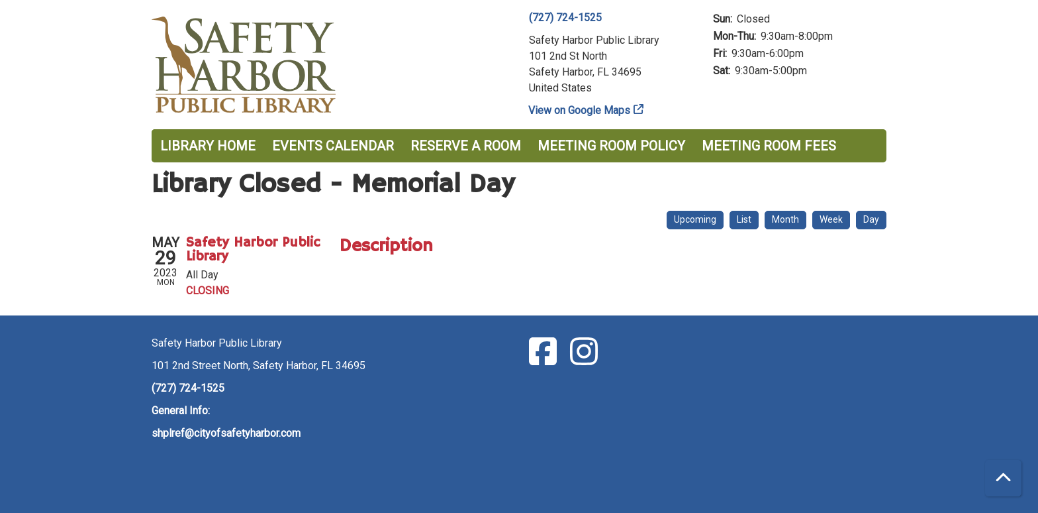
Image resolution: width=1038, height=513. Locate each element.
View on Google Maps (579, 110)
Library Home (208, 146)
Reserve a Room (465, 146)
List (744, 219)
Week (831, 219)
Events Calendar (333, 146)
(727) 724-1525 (565, 17)
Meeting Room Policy (611, 146)
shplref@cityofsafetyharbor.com (226, 433)
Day (871, 219)
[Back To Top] (1003, 478)
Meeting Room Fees (769, 146)
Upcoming (695, 219)
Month (785, 219)
